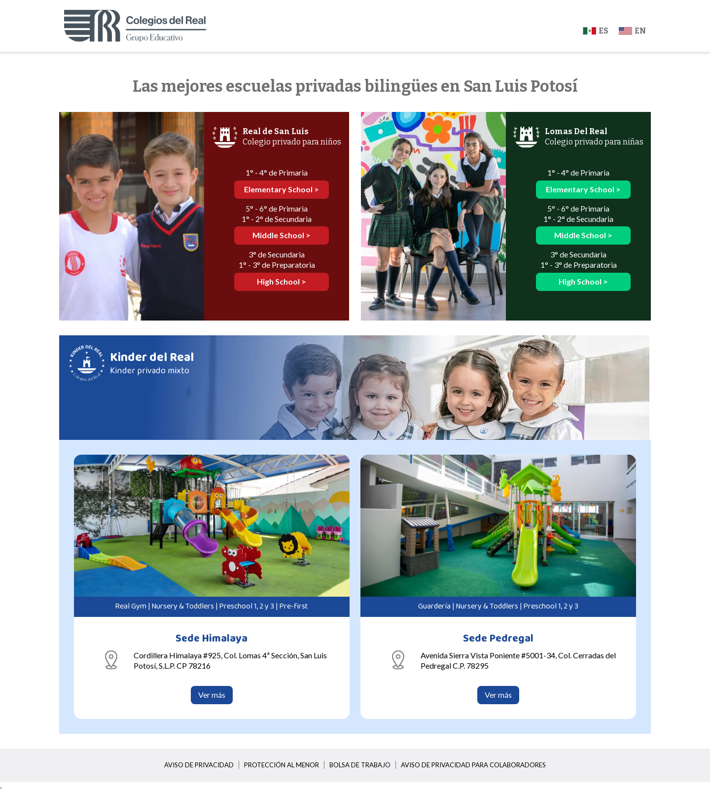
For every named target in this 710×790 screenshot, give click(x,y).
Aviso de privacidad (199, 765)
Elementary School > (281, 189)
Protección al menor (281, 765)
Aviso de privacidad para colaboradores (473, 765)
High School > (281, 281)
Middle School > (281, 235)
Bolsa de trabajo (359, 765)
